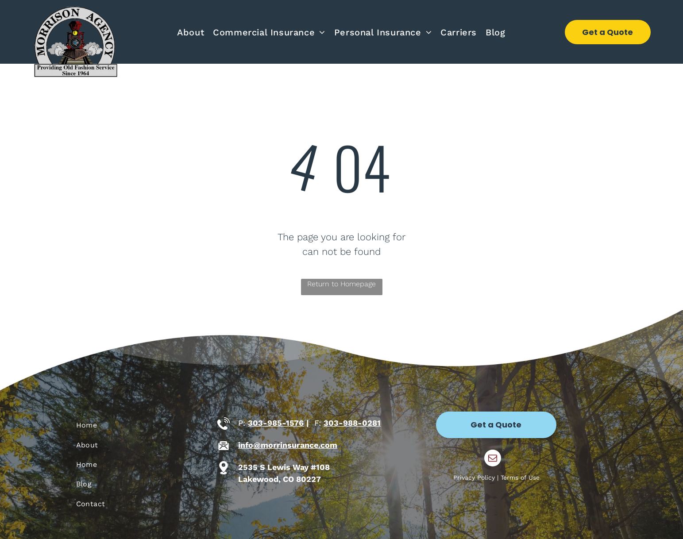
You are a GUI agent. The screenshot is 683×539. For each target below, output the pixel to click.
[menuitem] (190, 32)
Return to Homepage (341, 284)
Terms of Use (520, 477)
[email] (492, 459)
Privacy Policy (474, 477)
